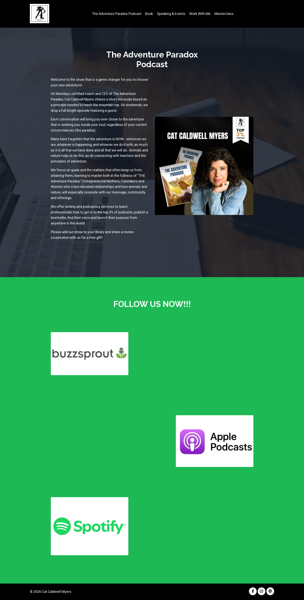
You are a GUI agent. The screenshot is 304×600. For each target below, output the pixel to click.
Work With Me (200, 14)
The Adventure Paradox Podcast (116, 14)
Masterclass (224, 14)
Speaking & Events (171, 14)
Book (149, 14)
